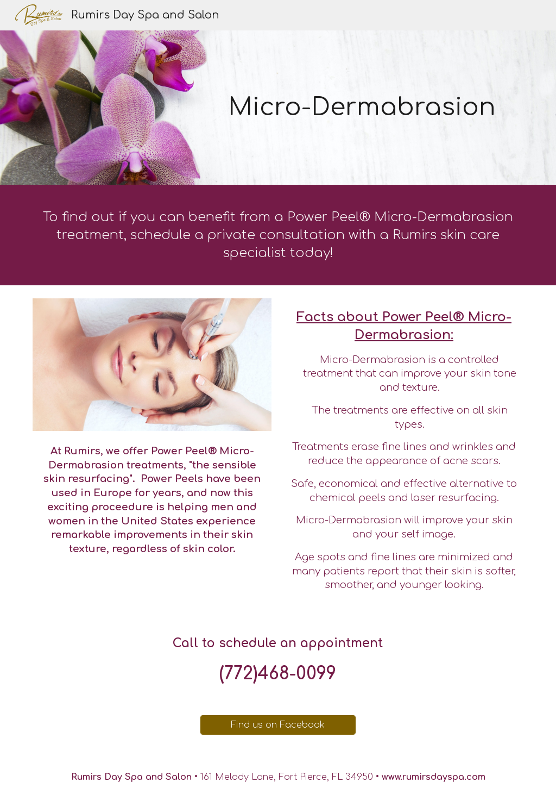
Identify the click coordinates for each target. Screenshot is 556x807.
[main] (361, 107)
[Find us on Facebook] (278, 725)
